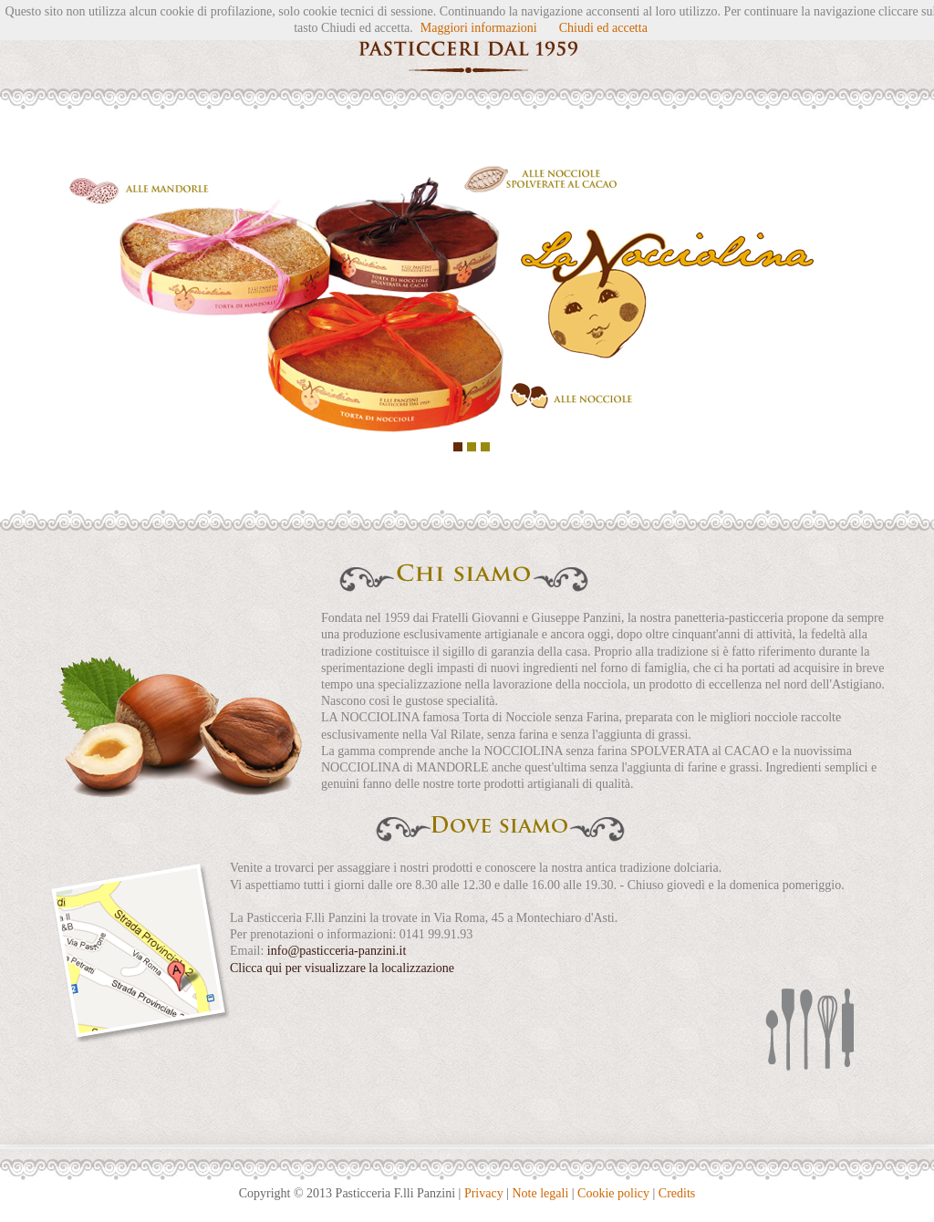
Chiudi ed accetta (603, 28)
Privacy (483, 1193)
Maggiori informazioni (478, 28)
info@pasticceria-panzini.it (336, 951)
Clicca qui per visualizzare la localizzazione (342, 968)
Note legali (540, 1193)
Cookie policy (613, 1193)
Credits (677, 1193)
